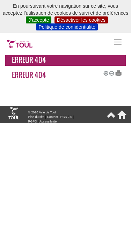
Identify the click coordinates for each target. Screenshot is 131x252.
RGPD (32, 121)
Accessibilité (48, 121)
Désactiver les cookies (81, 20)
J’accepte (38, 20)
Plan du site (36, 117)
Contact (52, 117)
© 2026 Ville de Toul (42, 112)
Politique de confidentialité (66, 27)
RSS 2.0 (66, 117)
